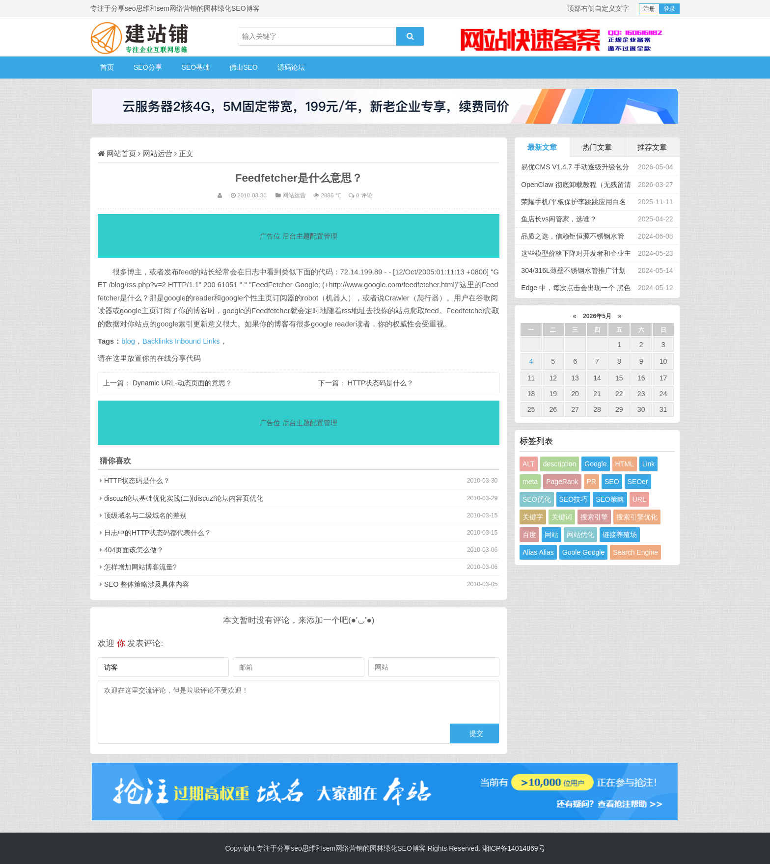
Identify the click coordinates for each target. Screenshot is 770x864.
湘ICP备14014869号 (513, 848)
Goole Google (583, 552)
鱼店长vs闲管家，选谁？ (559, 219)
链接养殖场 (620, 535)
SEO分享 (148, 67)
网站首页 (121, 153)
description (560, 464)
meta (530, 482)
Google (595, 464)
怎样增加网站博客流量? (140, 567)
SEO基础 (196, 67)
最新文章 (542, 147)
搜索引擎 (594, 517)
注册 (649, 8)
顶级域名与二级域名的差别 (145, 515)
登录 (669, 8)
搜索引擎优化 (637, 517)
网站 (551, 535)
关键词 (561, 517)
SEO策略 (610, 499)
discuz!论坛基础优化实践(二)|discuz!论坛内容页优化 (183, 498)
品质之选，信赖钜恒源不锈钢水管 (572, 236)
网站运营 (157, 153)
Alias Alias (538, 552)
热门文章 (597, 147)
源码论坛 (291, 67)
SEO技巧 (573, 499)
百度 (529, 535)
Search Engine (635, 552)
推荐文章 (652, 147)
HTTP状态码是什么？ (381, 383)
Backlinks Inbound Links (181, 341)
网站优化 (580, 535)
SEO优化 (536, 499)
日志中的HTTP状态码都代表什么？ (158, 533)
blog (128, 341)
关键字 (532, 517)
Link (648, 464)
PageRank (562, 482)
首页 (107, 67)
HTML (624, 464)
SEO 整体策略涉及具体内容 (146, 584)
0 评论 (364, 195)
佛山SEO (243, 67)
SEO (612, 482)
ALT (528, 464)
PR (591, 482)
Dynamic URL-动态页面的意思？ (182, 383)
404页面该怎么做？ (134, 550)
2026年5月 (597, 316)
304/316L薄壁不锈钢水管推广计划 (573, 270)
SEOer (638, 482)
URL (639, 499)
